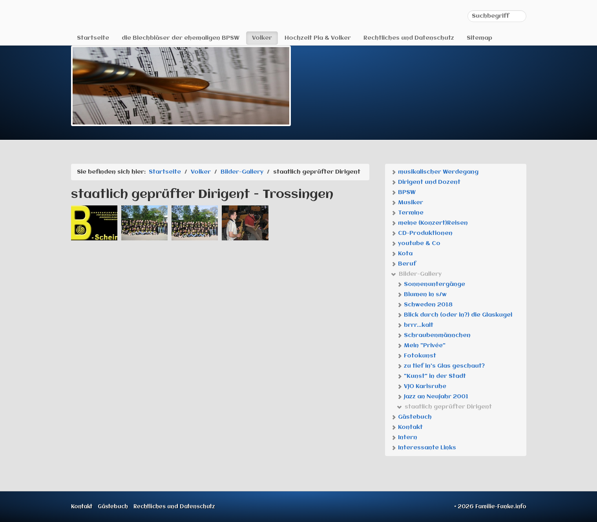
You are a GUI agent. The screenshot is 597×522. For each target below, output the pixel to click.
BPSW (403, 192)
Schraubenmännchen (434, 335)
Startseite (93, 38)
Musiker (407, 203)
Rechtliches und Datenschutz (408, 38)
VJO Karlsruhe (421, 386)
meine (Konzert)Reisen (429, 223)
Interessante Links (423, 448)
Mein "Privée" (421, 346)
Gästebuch (411, 417)
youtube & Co (415, 243)
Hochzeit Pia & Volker (318, 38)
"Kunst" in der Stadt (431, 376)
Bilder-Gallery (416, 274)
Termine (407, 213)
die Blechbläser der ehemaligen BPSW (180, 38)
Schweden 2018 (425, 305)
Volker (262, 38)
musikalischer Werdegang (434, 172)
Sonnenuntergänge (431, 284)
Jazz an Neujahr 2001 (432, 397)
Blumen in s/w (422, 294)
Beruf (403, 264)
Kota (402, 254)
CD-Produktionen (422, 233)
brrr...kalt (415, 325)
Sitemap (479, 38)
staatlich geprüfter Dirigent (444, 407)
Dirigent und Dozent (425, 182)
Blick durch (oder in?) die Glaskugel (454, 315)
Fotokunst (416, 356)
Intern (404, 437)
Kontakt (407, 427)
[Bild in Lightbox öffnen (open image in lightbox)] (94, 222)
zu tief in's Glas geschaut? (441, 366)
